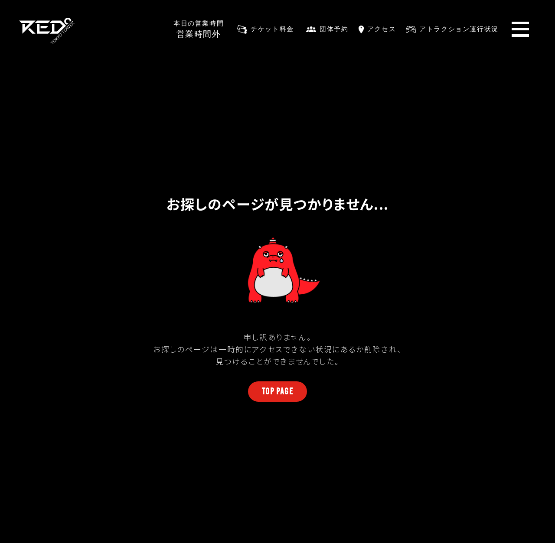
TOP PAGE (278, 391)
